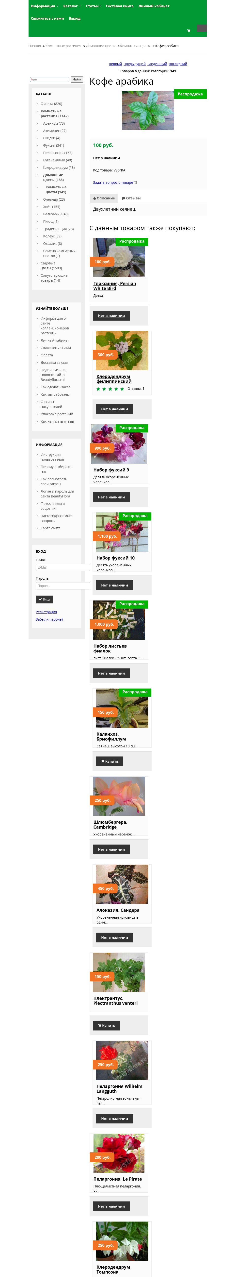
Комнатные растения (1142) (55, 113)
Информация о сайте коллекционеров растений (55, 325)
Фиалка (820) (51, 103)
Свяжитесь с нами (56, 347)
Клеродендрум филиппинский (171, 285)
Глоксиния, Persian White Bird (115, 285)
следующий (157, 63)
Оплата (47, 355)
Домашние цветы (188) (53, 177)
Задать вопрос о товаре (113, 182)
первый (115, 63)
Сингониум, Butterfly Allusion (117, 1042)
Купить (166, 506)
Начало (35, 45)
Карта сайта (51, 528)
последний (178, 63)
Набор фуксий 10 (173, 376)
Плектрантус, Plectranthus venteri (116, 662)
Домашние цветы (100, 45)
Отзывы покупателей (51, 404)
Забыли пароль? (49, 619)
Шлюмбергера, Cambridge (110, 569)
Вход (44, 599)
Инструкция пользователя (52, 457)
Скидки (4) (51, 138)
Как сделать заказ (55, 387)
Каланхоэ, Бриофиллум (168, 471)
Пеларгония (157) (57, 152)
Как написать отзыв (57, 421)
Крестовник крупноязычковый (175, 852)
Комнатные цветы (135, 45)
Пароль (42, 578)
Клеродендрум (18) (59, 167)
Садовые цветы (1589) (51, 265)
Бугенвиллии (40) (57, 160)
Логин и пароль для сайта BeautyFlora (57, 493)
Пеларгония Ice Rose (176, 948)
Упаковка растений (57, 414)
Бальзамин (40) (56, 214)
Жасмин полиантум (116, 1133)
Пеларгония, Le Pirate (118, 757)
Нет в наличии (111, 316)
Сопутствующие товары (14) (54, 278)
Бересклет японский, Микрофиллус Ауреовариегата (177, 1138)
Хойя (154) (51, 206)
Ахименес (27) (55, 130)
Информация (45, 6)
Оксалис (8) (52, 243)
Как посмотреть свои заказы (54, 481)
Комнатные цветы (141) (56, 189)
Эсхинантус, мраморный (167, 1042)
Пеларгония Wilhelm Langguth (177, 662)
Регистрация (46, 612)
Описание (104, 198)
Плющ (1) (51, 221)
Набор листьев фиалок (110, 471)
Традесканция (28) (58, 228)
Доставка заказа (54, 362)
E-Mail (41, 560)
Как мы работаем (55, 394)
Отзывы (131, 198)
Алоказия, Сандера (175, 567)
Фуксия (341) (53, 145)
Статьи (93, 6)
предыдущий (135, 63)
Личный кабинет (55, 340)
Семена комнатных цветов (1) (59, 253)
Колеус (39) (52, 236)
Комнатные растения (63, 45)
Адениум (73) (54, 123)
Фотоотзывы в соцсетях (53, 506)
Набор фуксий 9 (111, 376)
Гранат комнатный (115, 948)
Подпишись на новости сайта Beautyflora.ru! (53, 374)
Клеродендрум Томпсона (170, 759)
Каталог (72, 6)
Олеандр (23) (54, 199)
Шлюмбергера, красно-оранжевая (115, 852)
